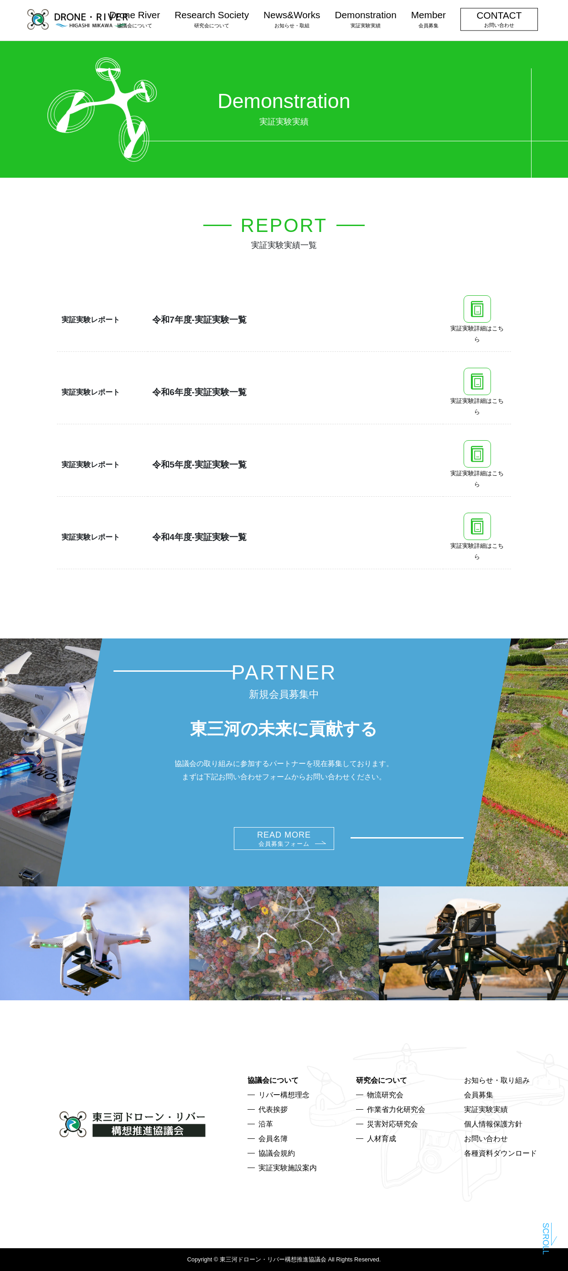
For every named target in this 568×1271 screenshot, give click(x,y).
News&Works (291, 18)
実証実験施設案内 (287, 1168)
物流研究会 (385, 1095)
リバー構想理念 (284, 1095)
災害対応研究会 (392, 1124)
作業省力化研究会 (396, 1109)
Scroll (545, 1237)
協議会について (273, 1080)
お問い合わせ (486, 1138)
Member (428, 18)
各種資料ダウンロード (500, 1153)
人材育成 (381, 1138)
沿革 (265, 1124)
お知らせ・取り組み (497, 1080)
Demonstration (365, 18)
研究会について (381, 1080)
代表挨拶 (273, 1109)
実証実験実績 (486, 1109)
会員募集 (478, 1095)
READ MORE (284, 838)
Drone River (134, 18)
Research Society (212, 18)
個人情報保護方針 (493, 1124)
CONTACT (499, 19)
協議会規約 (276, 1153)
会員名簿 (273, 1138)
